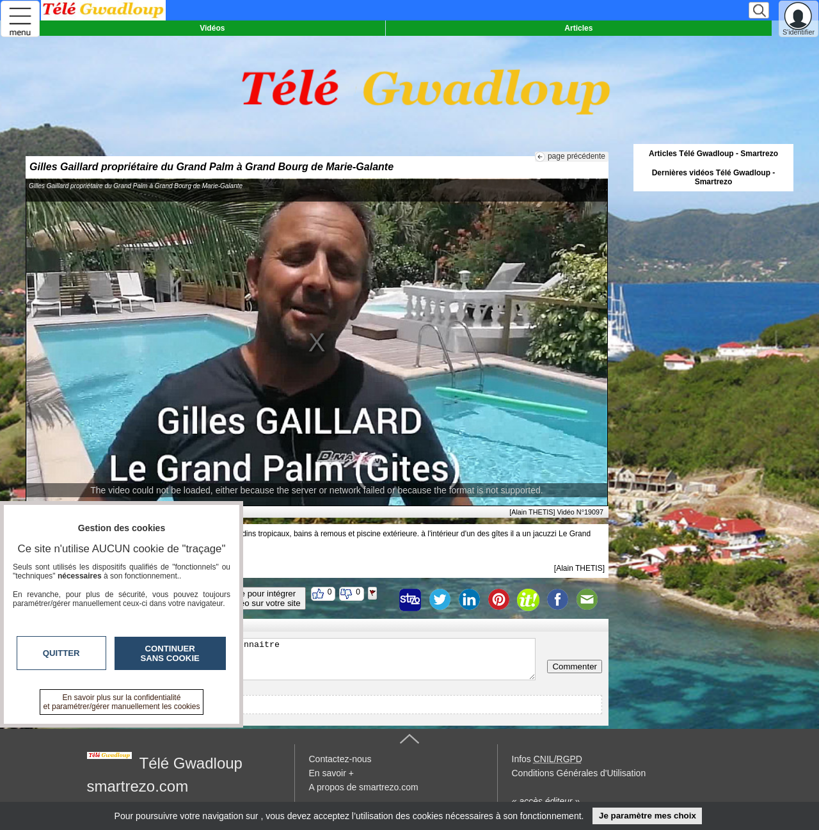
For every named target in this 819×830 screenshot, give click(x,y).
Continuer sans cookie (170, 653)
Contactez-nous (340, 759)
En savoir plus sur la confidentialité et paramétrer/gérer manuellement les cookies (122, 702)
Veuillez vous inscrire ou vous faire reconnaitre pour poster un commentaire (284, 659)
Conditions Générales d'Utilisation (579, 773)
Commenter (574, 666)
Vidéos (212, 28)
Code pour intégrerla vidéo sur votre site (260, 598)
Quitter (61, 653)
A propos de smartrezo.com (363, 787)
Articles (578, 28)
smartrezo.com (138, 786)
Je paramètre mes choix (647, 815)
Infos (547, 759)
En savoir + (331, 773)
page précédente (576, 156)
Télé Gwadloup (191, 763)
